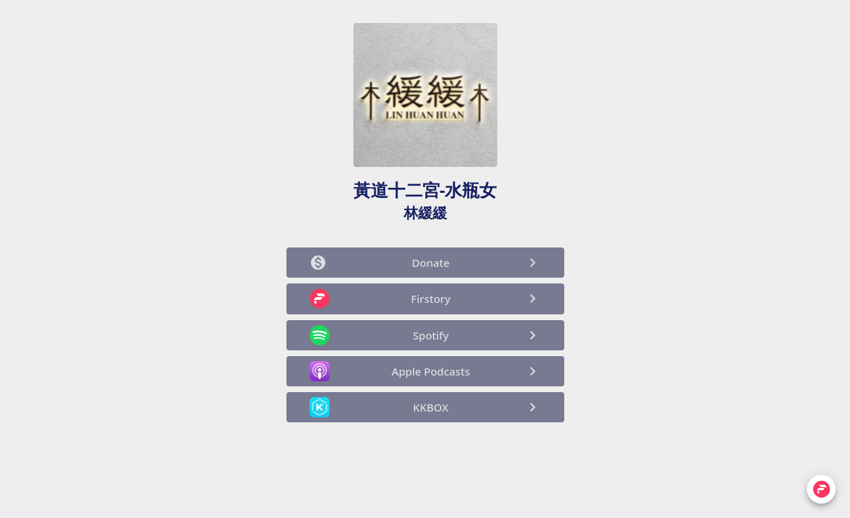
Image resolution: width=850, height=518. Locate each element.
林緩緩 (425, 212)
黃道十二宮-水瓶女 (425, 189)
